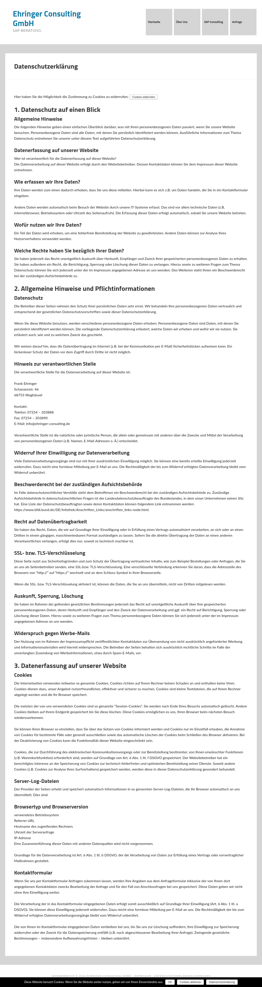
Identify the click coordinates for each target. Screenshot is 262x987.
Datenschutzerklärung (173, 976)
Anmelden (202, 976)
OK (170, 982)
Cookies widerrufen (143, 97)
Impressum (142, 976)
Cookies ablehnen (190, 982)
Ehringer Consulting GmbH (47, 18)
